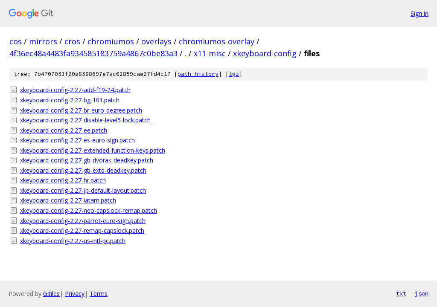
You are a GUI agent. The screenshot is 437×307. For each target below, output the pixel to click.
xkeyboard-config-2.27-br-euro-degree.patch (81, 110)
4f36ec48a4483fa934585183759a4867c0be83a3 (93, 53)
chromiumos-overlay (216, 41)
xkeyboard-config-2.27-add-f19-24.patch (75, 90)
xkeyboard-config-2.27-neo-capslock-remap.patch (88, 210)
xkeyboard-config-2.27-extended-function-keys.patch (92, 150)
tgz (234, 74)
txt (401, 293)
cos (15, 41)
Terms (99, 294)
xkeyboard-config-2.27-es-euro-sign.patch (77, 140)
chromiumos (110, 41)
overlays (156, 41)
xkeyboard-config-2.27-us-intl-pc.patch (72, 241)
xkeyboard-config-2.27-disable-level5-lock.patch (85, 120)
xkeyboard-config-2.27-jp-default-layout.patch (83, 190)
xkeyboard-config (265, 53)
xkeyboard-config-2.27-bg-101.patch (69, 100)
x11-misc (210, 53)
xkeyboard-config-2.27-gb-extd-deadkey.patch (83, 170)
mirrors (43, 41)
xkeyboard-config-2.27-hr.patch (63, 180)
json (421, 293)
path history (198, 74)
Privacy (74, 294)
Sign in (419, 13)
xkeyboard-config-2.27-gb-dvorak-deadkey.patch (86, 160)
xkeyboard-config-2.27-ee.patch (63, 130)
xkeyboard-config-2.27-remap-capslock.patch (82, 230)
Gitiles (51, 294)
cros (72, 41)
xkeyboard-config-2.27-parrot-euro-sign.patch (83, 221)
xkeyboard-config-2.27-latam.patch (68, 200)
